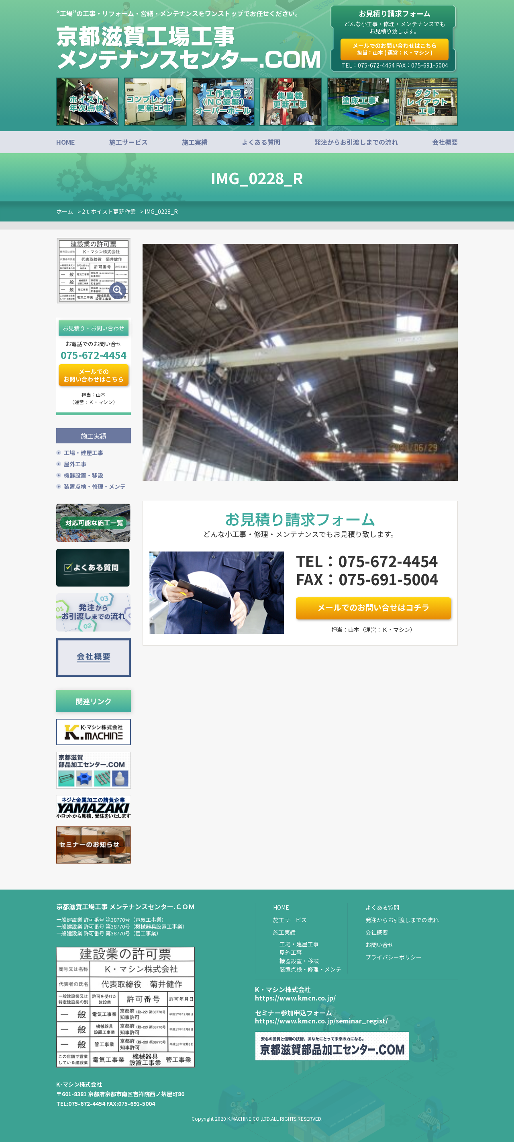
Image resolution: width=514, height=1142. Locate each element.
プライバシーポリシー (393, 956)
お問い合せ (379, 944)
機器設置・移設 (83, 474)
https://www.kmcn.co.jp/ (295, 997)
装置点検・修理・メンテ (95, 486)
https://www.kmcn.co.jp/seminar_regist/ (321, 1020)
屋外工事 (75, 463)
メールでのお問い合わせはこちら (395, 48)
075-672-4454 (93, 354)
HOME (65, 142)
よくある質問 (261, 142)
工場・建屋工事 (83, 452)
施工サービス (128, 142)
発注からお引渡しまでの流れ (356, 142)
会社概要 (445, 142)
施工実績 (195, 142)
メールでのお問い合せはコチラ (373, 607)
